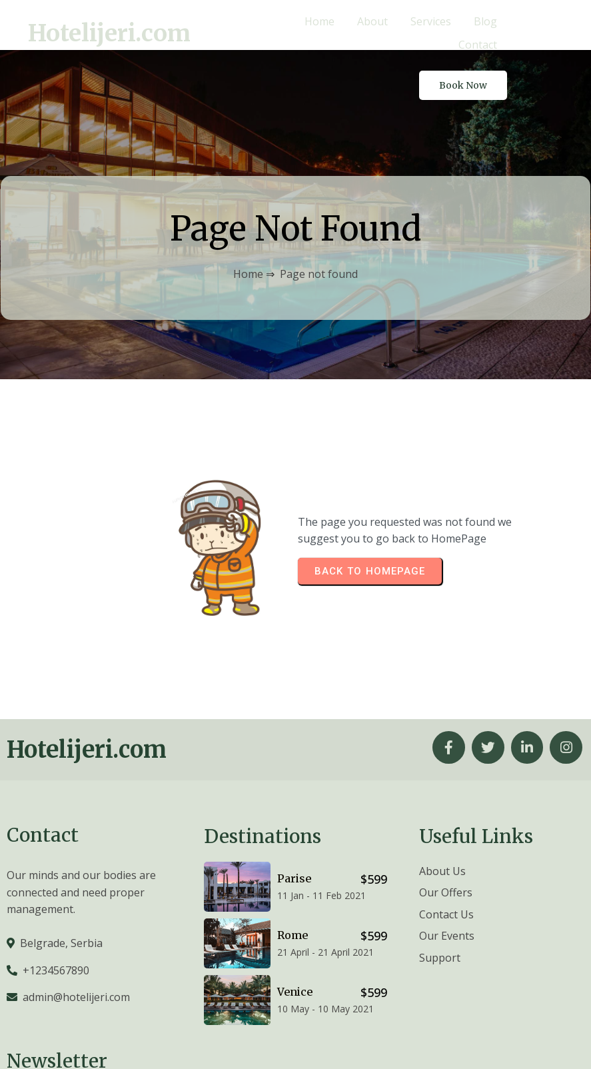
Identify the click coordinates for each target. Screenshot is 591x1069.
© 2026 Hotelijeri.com (530, 1040)
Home (248, 223)
